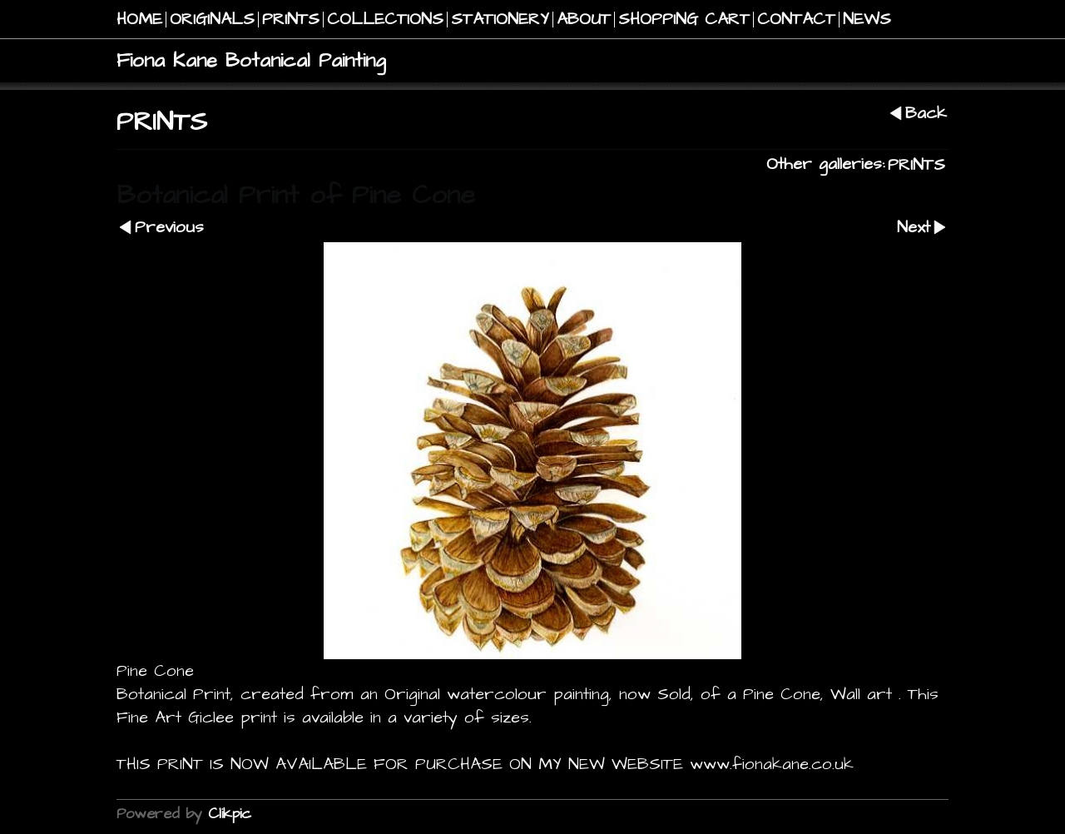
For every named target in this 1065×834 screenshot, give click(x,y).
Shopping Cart (684, 19)
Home (139, 19)
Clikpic (229, 813)
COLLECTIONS (385, 19)
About (584, 19)
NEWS (867, 19)
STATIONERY (500, 19)
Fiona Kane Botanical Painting (251, 61)
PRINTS (291, 19)
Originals (212, 19)
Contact (796, 19)
